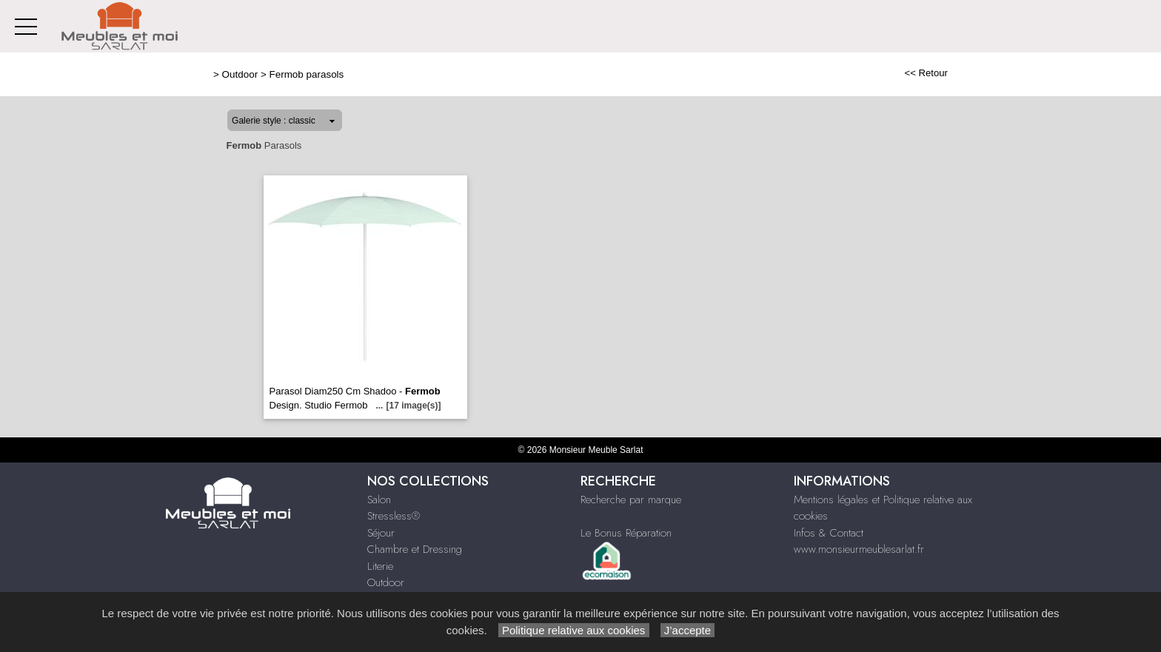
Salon (379, 499)
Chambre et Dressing (414, 549)
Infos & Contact (828, 533)
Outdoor (240, 74)
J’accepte (688, 630)
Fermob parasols (306, 74)
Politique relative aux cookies (574, 630)
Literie (380, 566)
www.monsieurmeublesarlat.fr (859, 549)
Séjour (381, 533)
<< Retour (926, 72)
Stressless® (393, 516)
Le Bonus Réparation (626, 533)
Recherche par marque (630, 499)
